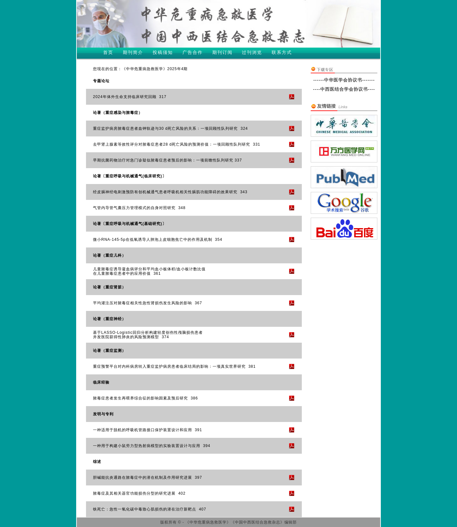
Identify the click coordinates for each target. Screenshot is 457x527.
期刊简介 (133, 52)
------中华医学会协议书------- (344, 79)
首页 (108, 52)
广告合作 (192, 52)
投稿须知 (163, 52)
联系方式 (282, 52)
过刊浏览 (252, 52)
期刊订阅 (222, 52)
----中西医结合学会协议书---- (344, 89)
